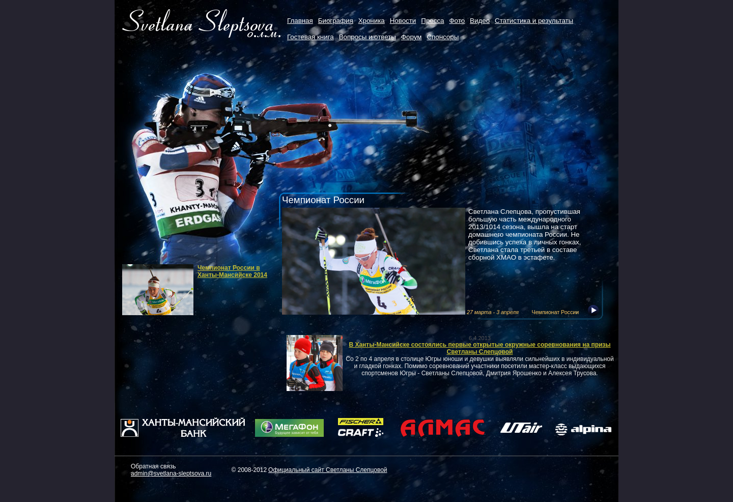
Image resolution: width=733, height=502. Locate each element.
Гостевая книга (310, 37)
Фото (457, 20)
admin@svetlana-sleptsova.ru (171, 473)
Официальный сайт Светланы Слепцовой (327, 469)
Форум (411, 37)
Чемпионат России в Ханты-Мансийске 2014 (232, 271)
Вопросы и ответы (367, 37)
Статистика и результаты (534, 20)
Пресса (432, 20)
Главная (300, 20)
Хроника (371, 20)
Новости (403, 20)
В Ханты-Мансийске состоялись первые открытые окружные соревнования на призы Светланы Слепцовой (479, 348)
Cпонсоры (443, 37)
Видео (480, 20)
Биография (335, 20)
